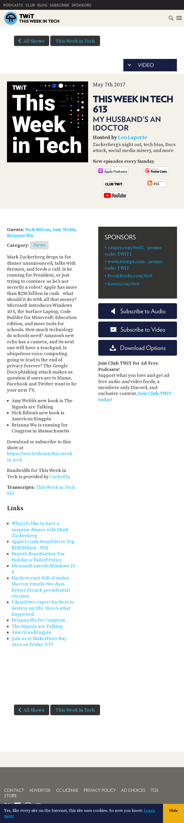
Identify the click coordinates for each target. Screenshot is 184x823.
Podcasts (13, 5)
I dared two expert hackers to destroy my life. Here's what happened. (43, 608)
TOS (154, 790)
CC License (67, 790)
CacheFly (59, 477)
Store (10, 795)
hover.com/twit (123, 284)
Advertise (40, 790)
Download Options (138, 348)
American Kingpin (31, 632)
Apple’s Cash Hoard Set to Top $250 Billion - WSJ (43, 545)
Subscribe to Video (137, 329)
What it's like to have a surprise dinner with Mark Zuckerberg (40, 530)
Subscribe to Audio (138, 311)
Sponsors (81, 5)
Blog (42, 5)
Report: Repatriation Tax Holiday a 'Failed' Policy (38, 557)
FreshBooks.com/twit (130, 276)
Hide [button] (173, 810)
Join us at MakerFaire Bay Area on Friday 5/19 (39, 641)
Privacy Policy (100, 790)
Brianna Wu (20, 236)
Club (30, 5)
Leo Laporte (132, 137)
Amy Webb (63, 230)
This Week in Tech (75, 41)
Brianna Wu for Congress (38, 620)
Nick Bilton (37, 230)
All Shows (30, 40)
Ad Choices (133, 790)
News (39, 245)
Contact (14, 790)
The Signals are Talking (37, 626)
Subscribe (59, 5)
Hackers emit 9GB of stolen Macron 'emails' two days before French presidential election (41, 587)
